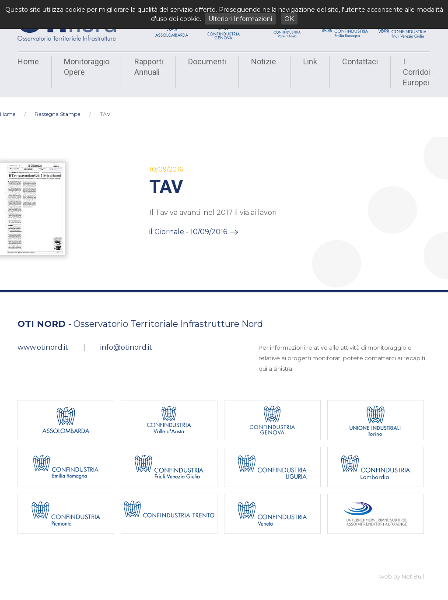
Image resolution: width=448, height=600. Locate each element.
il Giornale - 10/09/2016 (188, 224)
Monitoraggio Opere (86, 67)
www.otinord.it (43, 339)
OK (289, 19)
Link (310, 61)
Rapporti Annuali (148, 67)
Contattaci (360, 61)
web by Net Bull (401, 568)
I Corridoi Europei (417, 72)
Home (28, 61)
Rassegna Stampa (57, 106)
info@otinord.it (126, 339)
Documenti (207, 61)
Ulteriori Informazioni (240, 19)
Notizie (264, 61)
